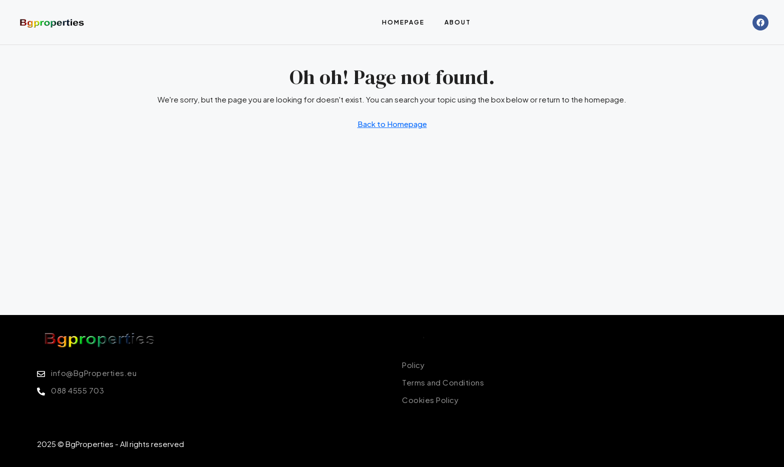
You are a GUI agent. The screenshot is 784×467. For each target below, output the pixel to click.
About (457, 22)
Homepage (403, 22)
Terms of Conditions (462, 334)
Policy (412, 334)
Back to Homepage (392, 123)
